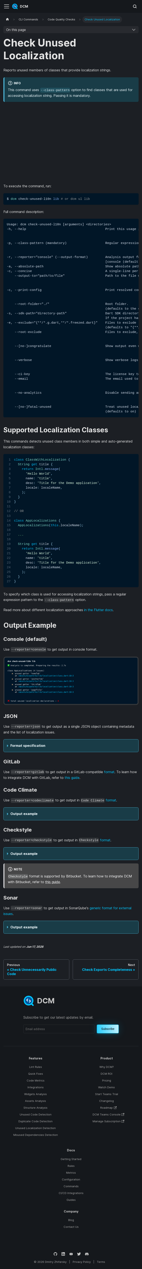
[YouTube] (71, 1254)
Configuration (71, 1179)
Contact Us (71, 1226)
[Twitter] (79, 1254)
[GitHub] (55, 1254)
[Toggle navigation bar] (6, 6)
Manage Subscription (108, 1121)
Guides (71, 1199)
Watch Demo (106, 1087)
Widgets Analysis (35, 1094)
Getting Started (71, 1159)
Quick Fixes (35, 1073)
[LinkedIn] (63, 1254)
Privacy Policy (82, 1261)
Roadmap (108, 1107)
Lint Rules (35, 1067)
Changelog (106, 1101)
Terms (101, 1261)
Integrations (36, 1087)
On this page (16, 30)
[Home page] (7, 19)
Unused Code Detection (36, 1114)
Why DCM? (106, 1067)
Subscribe (107, 1029)
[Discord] (87, 1254)
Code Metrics (36, 1080)
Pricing (106, 1080)
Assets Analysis (35, 1101)
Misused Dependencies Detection (35, 1134)
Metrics (71, 1172)
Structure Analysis (35, 1107)
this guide (72, 778)
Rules (71, 1165)
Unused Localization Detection (35, 1128)
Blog (71, 1220)
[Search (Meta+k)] (135, 6)
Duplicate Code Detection (35, 1121)
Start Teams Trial (106, 1094)
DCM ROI (106, 1073)
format (109, 772)
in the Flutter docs (98, 610)
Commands (71, 1186)
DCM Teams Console (108, 1114)
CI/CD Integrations (71, 1193)
